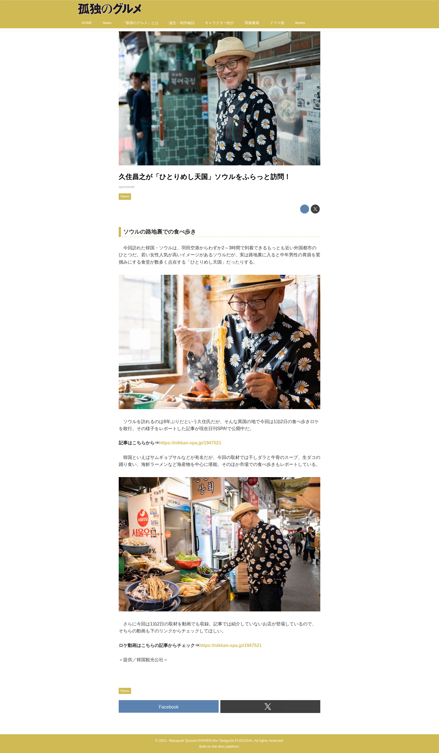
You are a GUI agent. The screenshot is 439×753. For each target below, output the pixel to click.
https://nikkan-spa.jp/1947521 (190, 442)
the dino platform (225, 746)
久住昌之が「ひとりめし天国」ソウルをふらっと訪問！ (205, 176)
